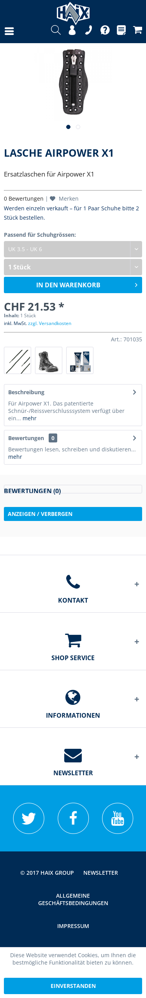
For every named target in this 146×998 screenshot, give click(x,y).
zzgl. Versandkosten (49, 323)
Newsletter (100, 872)
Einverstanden (73, 985)
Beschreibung (26, 392)
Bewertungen (26, 438)
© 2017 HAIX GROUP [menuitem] (47, 872)
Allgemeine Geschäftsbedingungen (73, 899)
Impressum (73, 926)
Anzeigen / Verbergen (40, 513)
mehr (29, 418)
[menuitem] (1, 31)
